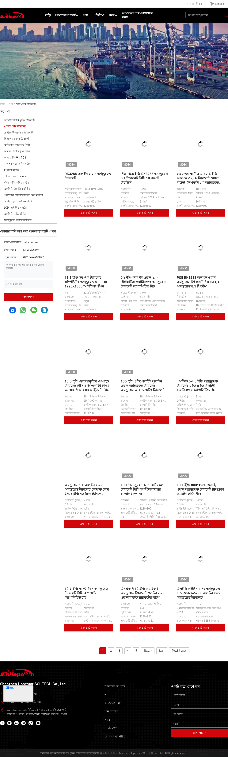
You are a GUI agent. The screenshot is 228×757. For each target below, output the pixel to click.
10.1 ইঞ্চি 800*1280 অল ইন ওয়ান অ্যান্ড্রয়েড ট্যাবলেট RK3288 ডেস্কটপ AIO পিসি (200, 489)
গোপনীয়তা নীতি (114, 736)
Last (161, 650)
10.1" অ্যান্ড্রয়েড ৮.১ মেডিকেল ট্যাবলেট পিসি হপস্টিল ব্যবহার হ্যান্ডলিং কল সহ (142, 489)
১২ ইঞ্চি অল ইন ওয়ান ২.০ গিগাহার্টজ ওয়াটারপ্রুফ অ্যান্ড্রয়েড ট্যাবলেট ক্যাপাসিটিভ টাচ (143, 282)
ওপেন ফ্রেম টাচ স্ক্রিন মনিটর (18, 201)
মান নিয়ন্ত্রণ (111, 711)
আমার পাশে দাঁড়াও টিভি (17, 151)
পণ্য (11, 104)
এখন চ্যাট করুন (88, 212)
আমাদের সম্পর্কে (114, 686)
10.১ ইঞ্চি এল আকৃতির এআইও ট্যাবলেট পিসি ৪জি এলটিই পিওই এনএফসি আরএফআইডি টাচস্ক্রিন (87, 385)
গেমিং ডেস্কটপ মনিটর (15, 176)
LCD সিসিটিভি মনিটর (15, 207)
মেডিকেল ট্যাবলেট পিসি (17, 145)
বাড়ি (2, 104)
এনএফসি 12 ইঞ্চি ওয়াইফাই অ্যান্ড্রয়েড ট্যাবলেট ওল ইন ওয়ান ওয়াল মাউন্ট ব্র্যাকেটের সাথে (143, 593)
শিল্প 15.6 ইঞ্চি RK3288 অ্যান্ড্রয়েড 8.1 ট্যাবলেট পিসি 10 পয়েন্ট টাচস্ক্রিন (144, 178)
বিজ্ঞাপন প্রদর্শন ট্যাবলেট (17, 138)
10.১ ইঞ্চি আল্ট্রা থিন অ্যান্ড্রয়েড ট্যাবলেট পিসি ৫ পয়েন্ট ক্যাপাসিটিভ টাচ (86, 593)
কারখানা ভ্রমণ (113, 703)
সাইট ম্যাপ (110, 728)
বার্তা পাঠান (199, 733)
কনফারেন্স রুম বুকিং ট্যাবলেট (19, 120)
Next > (148, 650)
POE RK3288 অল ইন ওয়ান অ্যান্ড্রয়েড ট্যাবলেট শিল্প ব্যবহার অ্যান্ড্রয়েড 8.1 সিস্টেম (198, 282)
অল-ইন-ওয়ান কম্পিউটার (17, 163)
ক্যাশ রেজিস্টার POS (15, 157)
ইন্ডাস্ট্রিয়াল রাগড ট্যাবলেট (18, 220)
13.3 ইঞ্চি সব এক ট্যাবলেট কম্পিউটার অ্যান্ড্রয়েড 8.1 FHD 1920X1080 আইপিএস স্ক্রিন (86, 282)
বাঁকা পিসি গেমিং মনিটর (16, 182)
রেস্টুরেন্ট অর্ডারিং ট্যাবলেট (18, 132)
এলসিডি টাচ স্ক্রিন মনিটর (17, 188)
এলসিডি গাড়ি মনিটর (15, 213)
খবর (107, 720)
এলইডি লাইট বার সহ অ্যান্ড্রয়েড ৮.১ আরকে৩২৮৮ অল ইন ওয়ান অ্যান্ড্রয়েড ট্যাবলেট (199, 593)
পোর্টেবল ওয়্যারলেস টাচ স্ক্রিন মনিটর (23, 195)
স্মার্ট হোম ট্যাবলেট (16, 126)
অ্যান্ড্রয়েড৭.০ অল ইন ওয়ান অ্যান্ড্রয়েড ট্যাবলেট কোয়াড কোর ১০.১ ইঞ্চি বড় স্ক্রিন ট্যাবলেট (87, 489)
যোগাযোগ (28, 297)
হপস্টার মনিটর (11, 170)
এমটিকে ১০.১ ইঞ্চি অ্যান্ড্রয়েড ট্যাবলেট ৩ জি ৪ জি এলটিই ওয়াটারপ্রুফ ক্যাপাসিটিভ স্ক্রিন (197, 385)
